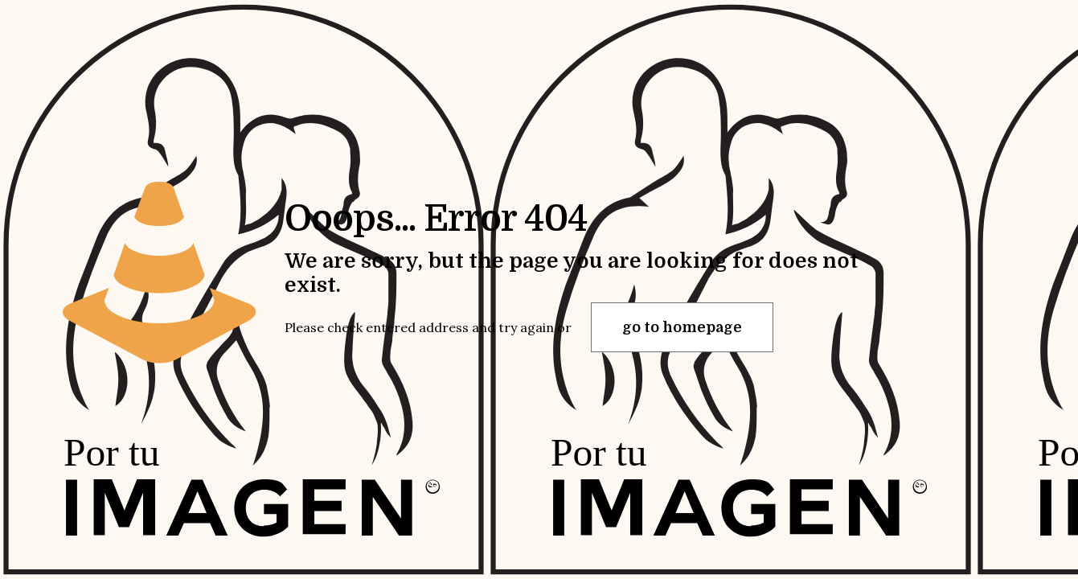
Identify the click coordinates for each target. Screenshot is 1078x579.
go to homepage (682, 327)
